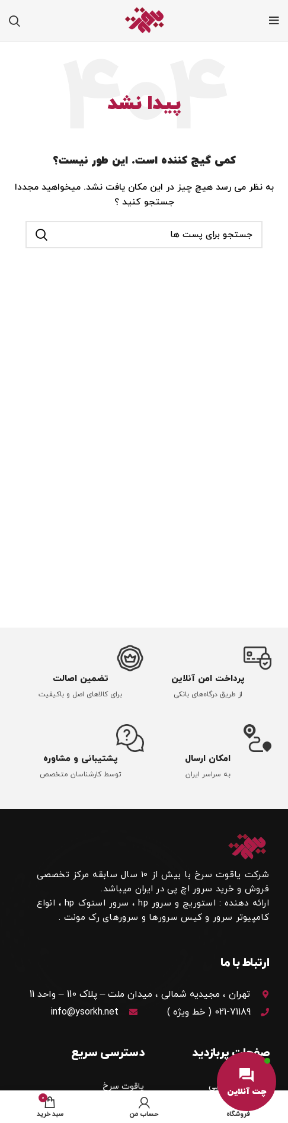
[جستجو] (14, 21)
